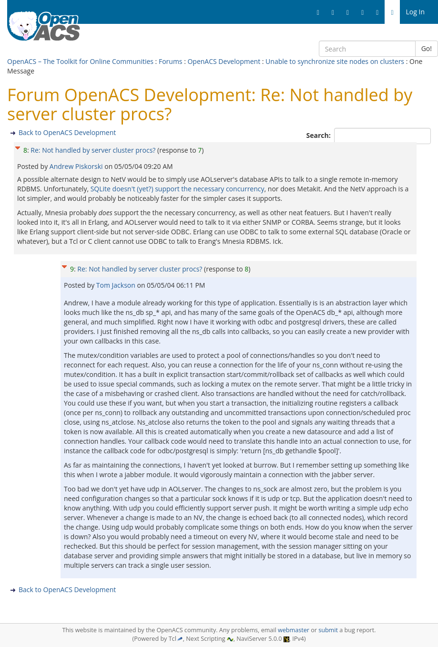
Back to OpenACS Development (67, 132)
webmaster (293, 630)
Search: (319, 135)
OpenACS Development (223, 61)
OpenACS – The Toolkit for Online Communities (80, 61)
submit (328, 630)
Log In (415, 11)
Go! (426, 48)
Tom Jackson (116, 285)
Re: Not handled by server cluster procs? (93, 150)
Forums (171, 61)
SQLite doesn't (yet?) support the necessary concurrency (178, 188)
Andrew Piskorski (77, 166)
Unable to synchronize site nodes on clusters (334, 61)
